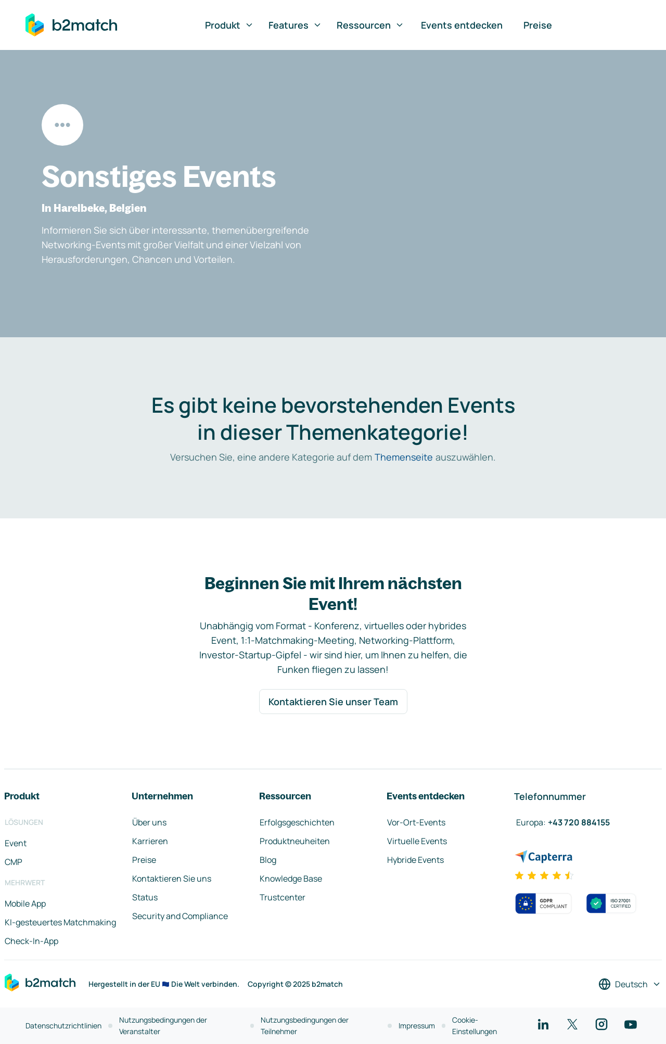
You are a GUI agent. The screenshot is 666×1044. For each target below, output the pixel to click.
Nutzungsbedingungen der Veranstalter (163, 1025)
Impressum (417, 1025)
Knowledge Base (291, 878)
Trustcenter (282, 897)
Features (295, 25)
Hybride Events (415, 859)
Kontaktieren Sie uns (171, 878)
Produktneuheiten (295, 841)
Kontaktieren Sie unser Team (333, 701)
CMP (13, 862)
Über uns (149, 822)
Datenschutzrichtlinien (63, 1025)
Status (145, 897)
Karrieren (150, 841)
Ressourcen (370, 25)
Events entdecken (462, 25)
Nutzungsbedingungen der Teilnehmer (305, 1025)
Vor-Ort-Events (416, 822)
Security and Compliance (180, 916)
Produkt (229, 25)
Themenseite (404, 457)
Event (16, 843)
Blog (268, 859)
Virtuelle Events (417, 841)
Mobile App (25, 903)
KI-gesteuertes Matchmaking (60, 922)
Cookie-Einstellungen (474, 1025)
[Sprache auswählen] (630, 984)
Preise (537, 25)
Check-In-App (31, 941)
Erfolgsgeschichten (297, 822)
